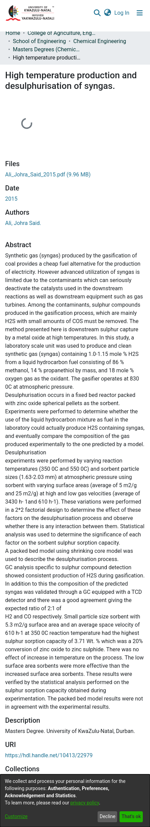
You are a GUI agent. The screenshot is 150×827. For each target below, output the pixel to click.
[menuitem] (107, 13)
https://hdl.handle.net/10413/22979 (48, 755)
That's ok (131, 816)
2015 (11, 199)
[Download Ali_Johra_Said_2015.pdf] (47, 174)
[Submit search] (97, 13)
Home (12, 33)
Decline (107, 816)
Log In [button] (122, 13)
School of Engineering (39, 41)
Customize (16, 816)
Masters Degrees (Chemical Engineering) (47, 49)
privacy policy (84, 802)
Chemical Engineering (99, 41)
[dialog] (75, 800)
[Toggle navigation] (140, 12)
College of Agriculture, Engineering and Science (61, 33)
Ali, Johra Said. (23, 223)
